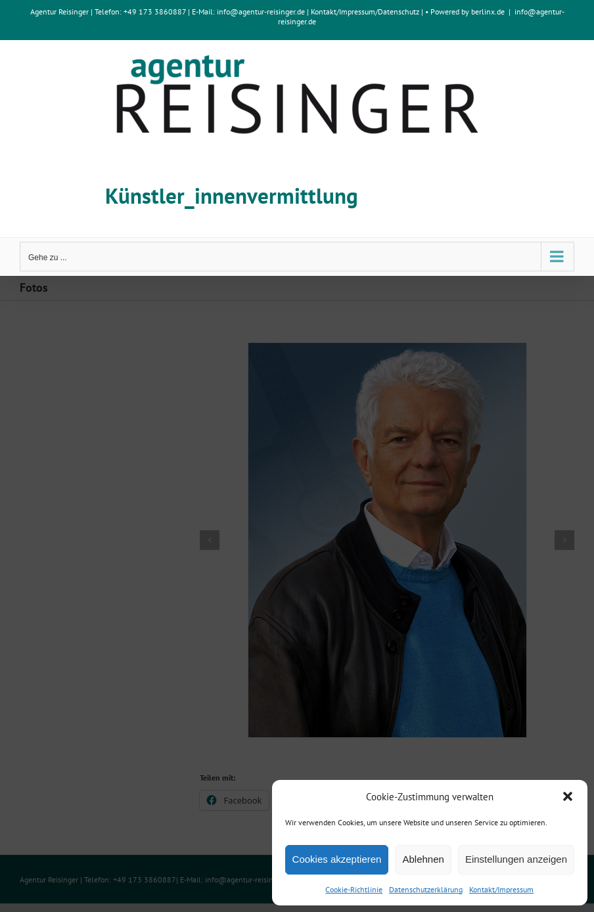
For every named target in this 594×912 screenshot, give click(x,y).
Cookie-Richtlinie (353, 889)
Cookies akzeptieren (337, 859)
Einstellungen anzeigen (516, 859)
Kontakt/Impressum (501, 889)
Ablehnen (423, 859)
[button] (567, 796)
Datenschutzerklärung (426, 889)
